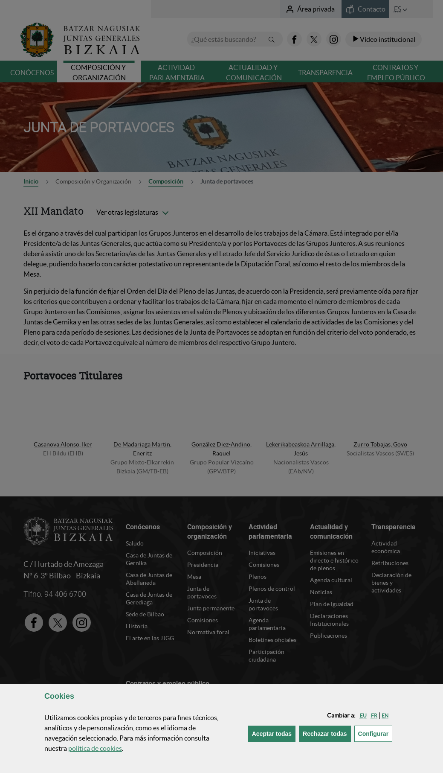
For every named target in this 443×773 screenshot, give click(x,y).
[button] (363, 715)
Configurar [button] (375, 733)
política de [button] (95, 748)
